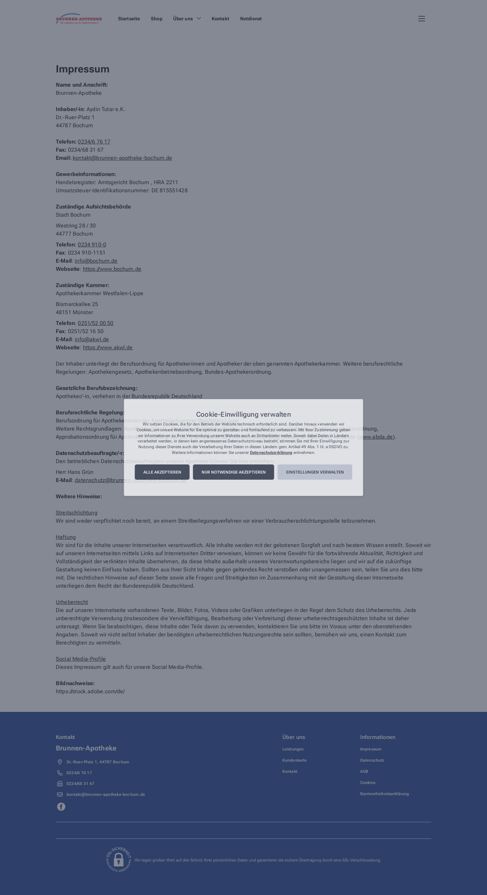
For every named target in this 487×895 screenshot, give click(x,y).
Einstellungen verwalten (315, 472)
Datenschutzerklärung (271, 452)
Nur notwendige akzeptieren (234, 472)
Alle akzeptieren (162, 472)
